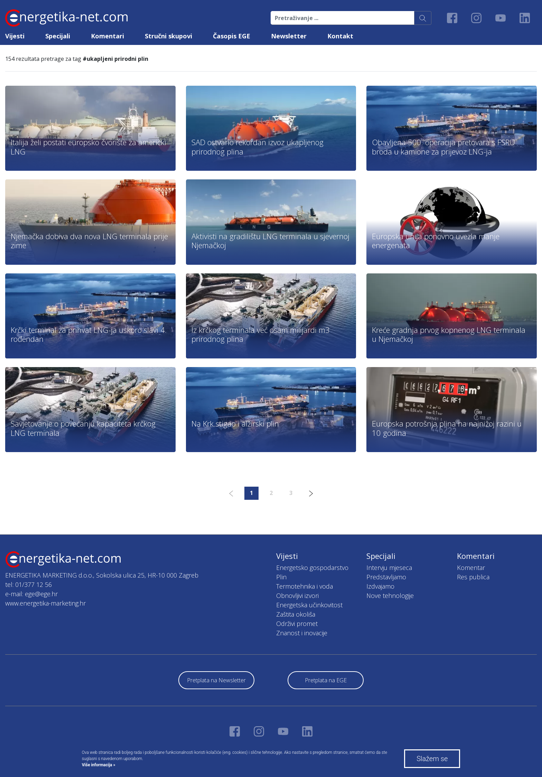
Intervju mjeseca (389, 567)
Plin (281, 577)
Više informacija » (98, 764)
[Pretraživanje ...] (342, 18)
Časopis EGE (231, 36)
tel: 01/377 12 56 (28, 584)
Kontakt (340, 36)
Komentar (471, 567)
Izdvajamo (380, 586)
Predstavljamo (386, 577)
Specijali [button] (57, 36)
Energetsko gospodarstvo (312, 567)
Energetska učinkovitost (309, 605)
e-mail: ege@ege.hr (31, 594)
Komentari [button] (107, 36)
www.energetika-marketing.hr (45, 603)
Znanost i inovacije (301, 633)
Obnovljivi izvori (297, 595)
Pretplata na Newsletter (216, 680)
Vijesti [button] (15, 36)
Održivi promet (297, 623)
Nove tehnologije (390, 595)
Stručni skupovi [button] (168, 36)
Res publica (473, 577)
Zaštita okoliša (295, 614)
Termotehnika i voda (304, 586)
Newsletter (289, 36)
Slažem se (432, 759)
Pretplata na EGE (326, 680)
